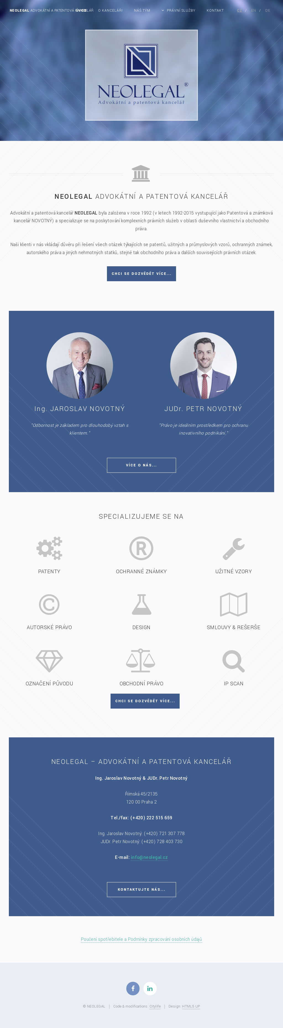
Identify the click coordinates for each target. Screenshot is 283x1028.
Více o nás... (141, 465)
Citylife (155, 1006)
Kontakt (215, 10)
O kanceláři (110, 10)
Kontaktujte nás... (142, 889)
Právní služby (181, 10)
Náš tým (142, 10)
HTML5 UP (191, 1006)
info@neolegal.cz (149, 857)
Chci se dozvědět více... (142, 273)
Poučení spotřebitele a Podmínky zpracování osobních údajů (141, 939)
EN (253, 10)
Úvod (81, 10)
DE (267, 10)
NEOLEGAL (52, 10)
